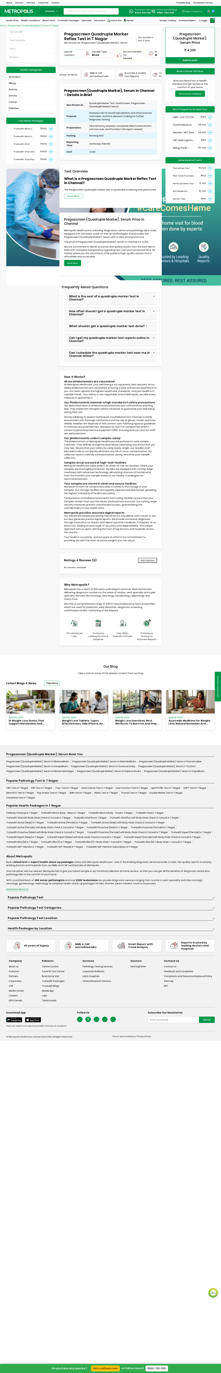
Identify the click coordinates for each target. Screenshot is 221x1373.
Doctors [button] (19, 2)
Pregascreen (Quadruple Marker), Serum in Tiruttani (166, 766)
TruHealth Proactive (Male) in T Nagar (107, 827)
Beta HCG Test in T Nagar (20, 792)
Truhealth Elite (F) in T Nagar (56, 842)
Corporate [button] (43, 2)
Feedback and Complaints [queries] (178, 971)
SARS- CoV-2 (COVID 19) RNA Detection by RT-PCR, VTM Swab (184, 117)
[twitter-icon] (88, 1019)
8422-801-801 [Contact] (143, 12)
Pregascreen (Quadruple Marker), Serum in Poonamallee (170, 761)
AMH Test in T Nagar (80, 792)
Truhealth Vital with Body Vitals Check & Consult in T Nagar (38, 817)
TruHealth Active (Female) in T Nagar (67, 822)
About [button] (9, 2)
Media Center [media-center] (16, 990)
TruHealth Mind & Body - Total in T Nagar (110, 812)
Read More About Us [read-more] (17, 889)
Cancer (13, 102)
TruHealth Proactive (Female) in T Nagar (153, 827)
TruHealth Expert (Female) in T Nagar (191, 832)
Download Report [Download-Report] (187, 20)
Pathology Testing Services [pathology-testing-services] (98, 966)
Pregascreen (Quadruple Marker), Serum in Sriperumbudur (109, 771)
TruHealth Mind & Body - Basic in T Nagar (63, 812)
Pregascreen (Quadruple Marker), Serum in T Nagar (33, 25)
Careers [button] (55, 2)
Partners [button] (31, 2)
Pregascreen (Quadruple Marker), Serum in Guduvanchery (103, 766)
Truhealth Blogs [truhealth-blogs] (50, 985)
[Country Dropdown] (192, 11)
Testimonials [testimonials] (49, 1000)
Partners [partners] (13, 976)
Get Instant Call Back (190, 93)
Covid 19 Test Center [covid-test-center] (53, 971)
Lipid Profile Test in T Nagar (165, 787)
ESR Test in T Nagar (41, 787)
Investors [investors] (14, 971)
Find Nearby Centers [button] (203, 2)
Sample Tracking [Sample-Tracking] (168, 20)
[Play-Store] (208, 11)
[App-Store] (213, 11)
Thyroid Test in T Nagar (133, 792)
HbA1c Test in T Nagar (106, 792)
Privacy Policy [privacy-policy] (144, 1036)
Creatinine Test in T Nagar (20, 797)
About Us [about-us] (14, 966)
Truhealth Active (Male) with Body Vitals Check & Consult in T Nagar (128, 822)
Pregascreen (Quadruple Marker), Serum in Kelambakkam (104, 761)
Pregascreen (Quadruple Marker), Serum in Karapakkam (37, 766)
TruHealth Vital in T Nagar (149, 812)
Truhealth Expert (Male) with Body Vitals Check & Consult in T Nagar (84, 837)
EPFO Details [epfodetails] (15, 1000)
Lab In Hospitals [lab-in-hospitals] (91, 976)
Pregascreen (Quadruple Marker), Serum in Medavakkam (37, 761)
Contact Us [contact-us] (170, 966)
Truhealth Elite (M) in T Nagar (22, 842)
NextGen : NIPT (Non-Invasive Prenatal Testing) (184, 132)
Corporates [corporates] (15, 981)
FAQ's (12, 48)
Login (204, 20)
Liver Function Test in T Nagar (132, 787)
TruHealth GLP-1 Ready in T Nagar (65, 846)
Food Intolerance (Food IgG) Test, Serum (182, 125)
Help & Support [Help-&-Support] (193, 11)
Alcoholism (15, 76)
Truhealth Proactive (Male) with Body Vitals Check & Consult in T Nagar (45, 832)
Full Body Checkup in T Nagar (22, 812)
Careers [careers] (13, 995)
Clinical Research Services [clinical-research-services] (97, 981)
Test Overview (17, 40)
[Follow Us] (80, 1019)
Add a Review (147, 560)
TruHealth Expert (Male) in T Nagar (25, 837)
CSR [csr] (11, 985)
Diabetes (14, 108)
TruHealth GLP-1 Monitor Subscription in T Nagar (112, 846)
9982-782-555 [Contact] (165, 12)
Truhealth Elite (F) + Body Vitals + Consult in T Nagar (103, 842)
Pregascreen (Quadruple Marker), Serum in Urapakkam (174, 771)
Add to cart (190, 60)
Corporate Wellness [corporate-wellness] (93, 971)
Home (3, 25)
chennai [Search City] (51, 11)
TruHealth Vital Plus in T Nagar (90, 817)
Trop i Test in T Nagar (66, 787)
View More (52, 683)
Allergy (12, 83)
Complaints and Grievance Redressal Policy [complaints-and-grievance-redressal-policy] (188, 976)
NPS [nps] (166, 985)
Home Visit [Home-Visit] (114, 20)
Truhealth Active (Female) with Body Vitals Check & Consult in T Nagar (44, 827)
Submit (207, 1019)
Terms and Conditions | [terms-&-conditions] (124, 1036)
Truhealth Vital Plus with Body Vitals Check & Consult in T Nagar (144, 817)
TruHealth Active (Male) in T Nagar (25, 822)
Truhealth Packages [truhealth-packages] (53, 981)
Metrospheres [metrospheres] (138, 966)
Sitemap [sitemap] (168, 981)
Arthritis (13, 95)
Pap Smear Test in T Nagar (51, 792)
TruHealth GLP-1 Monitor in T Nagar (25, 846)
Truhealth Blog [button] (183, 2)
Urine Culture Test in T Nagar (97, 787)
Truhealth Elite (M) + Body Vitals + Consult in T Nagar (162, 842)
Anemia (13, 89)
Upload (128, 20)
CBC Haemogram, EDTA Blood (183, 140)
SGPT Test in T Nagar (194, 787)
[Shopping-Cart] (212, 20)
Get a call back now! (105, 1368)
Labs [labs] (44, 995)
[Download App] (14, 1020)
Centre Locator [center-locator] (50, 966)
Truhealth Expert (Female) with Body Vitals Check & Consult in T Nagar (162, 837)
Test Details (16, 31)
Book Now (72, 263)
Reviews (13, 57)
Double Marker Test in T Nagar (166, 792)
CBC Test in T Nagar (17, 787)
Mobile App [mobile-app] (48, 990)
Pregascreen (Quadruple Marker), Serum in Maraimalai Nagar (40, 771)
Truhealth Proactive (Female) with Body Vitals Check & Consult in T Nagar (127, 832)
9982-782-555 (157, 1368)
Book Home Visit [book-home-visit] (50, 976)
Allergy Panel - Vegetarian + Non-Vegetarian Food (183, 148)
